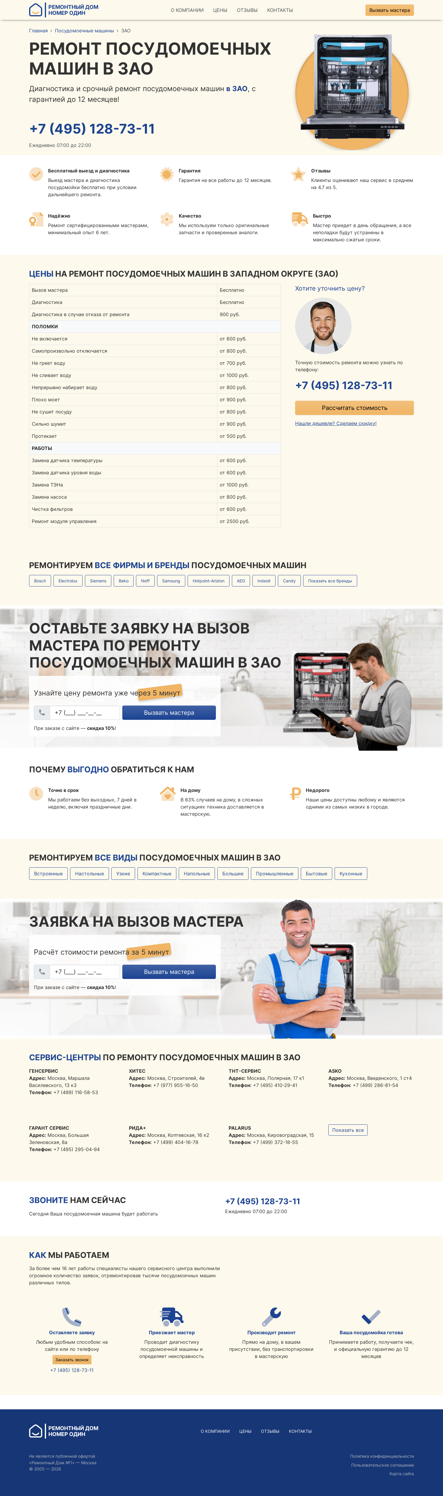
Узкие (123, 874)
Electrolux (67, 580)
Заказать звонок (72, 1359)
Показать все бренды (330, 580)
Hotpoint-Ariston (208, 580)
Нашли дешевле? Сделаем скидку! (335, 423)
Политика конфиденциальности (382, 1456)
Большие (232, 874)
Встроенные (48, 874)
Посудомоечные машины (84, 31)
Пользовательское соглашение (382, 1465)
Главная (38, 31)
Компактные (157, 874)
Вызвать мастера (389, 10)
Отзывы (247, 10)
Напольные (197, 874)
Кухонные (351, 874)
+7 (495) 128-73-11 (92, 129)
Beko (124, 580)
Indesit (263, 580)
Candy (289, 580)
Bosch (40, 580)
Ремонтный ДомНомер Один (63, 10)
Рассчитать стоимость (354, 407)
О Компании (187, 10)
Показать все (348, 1130)
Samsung (171, 580)
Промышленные (274, 874)
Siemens (98, 580)
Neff (145, 580)
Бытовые (316, 874)
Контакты (280, 10)
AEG (241, 580)
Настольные (89, 874)
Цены (220, 10)
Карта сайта (402, 1473)
